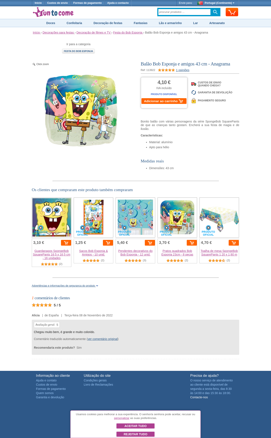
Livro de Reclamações (98, 384)
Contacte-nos (199, 397)
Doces (50, 23)
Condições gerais (95, 380)
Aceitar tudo (135, 426)
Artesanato (217, 23)
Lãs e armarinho (170, 23)
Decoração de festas (108, 23)
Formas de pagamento (87, 2)
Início (38, 2)
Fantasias (141, 23)
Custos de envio (57, 2)
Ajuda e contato (46, 380)
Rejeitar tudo (135, 434)
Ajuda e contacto (118, 2)
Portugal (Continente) (216, 2)
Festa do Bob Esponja (78, 51)
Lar (195, 23)
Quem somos (45, 393)
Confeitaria (74, 23)
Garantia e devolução (50, 397)
